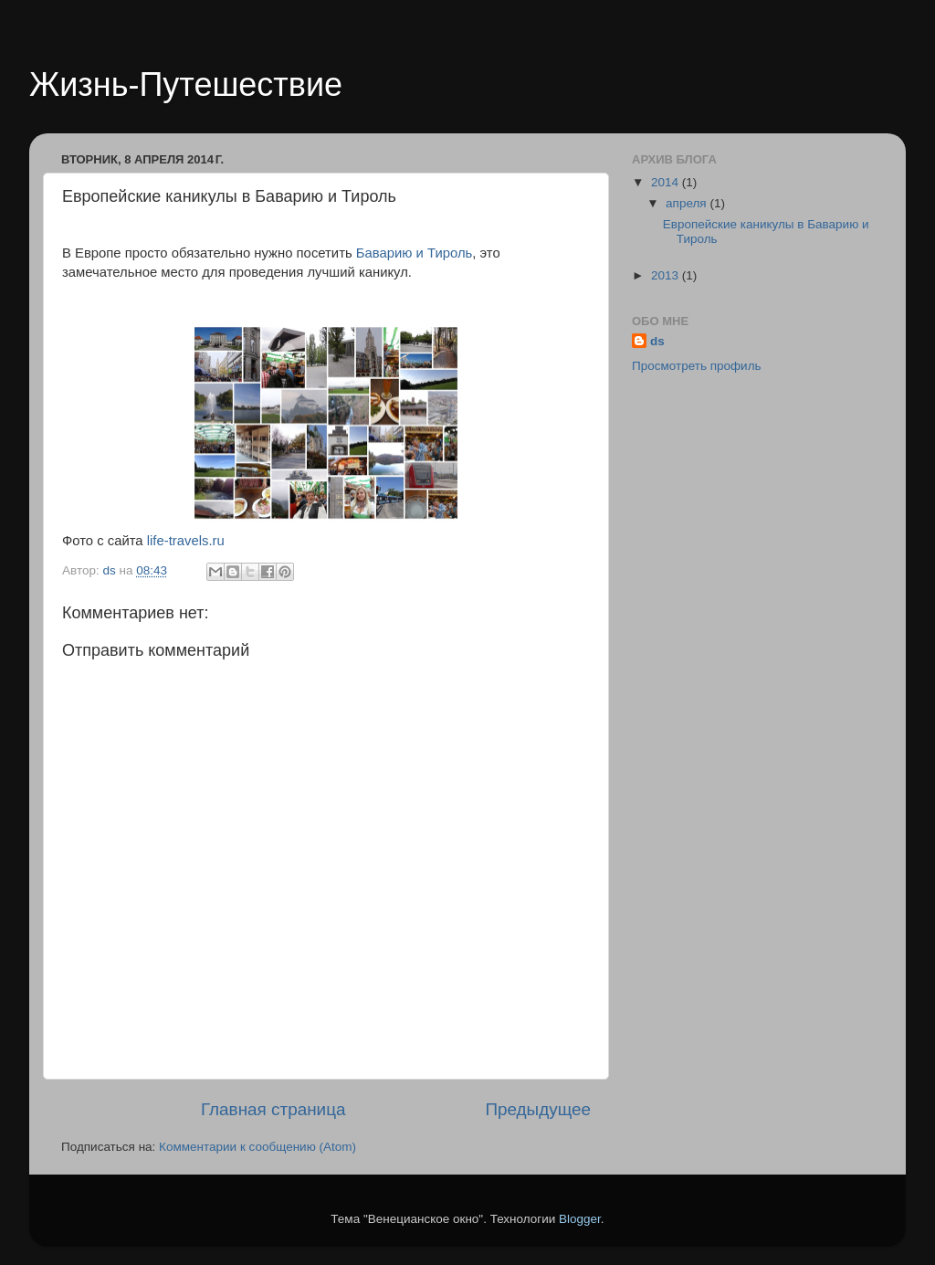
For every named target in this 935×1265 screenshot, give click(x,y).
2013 (666, 275)
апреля (687, 203)
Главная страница (273, 1109)
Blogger (580, 1219)
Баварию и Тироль (414, 253)
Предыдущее (538, 1109)
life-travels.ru (186, 540)
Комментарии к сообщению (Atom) (257, 1147)
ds (657, 341)
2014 (666, 182)
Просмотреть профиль (697, 366)
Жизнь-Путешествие (185, 84)
